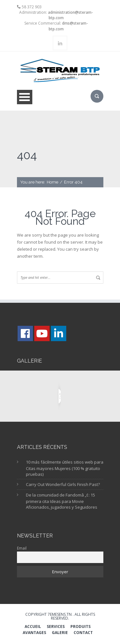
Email (22, 548)
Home (52, 182)
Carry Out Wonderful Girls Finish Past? (63, 484)
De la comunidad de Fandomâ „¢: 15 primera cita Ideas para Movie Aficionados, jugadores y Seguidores (61, 501)
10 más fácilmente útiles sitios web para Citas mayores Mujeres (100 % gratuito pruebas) (64, 468)
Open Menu (24, 97)
